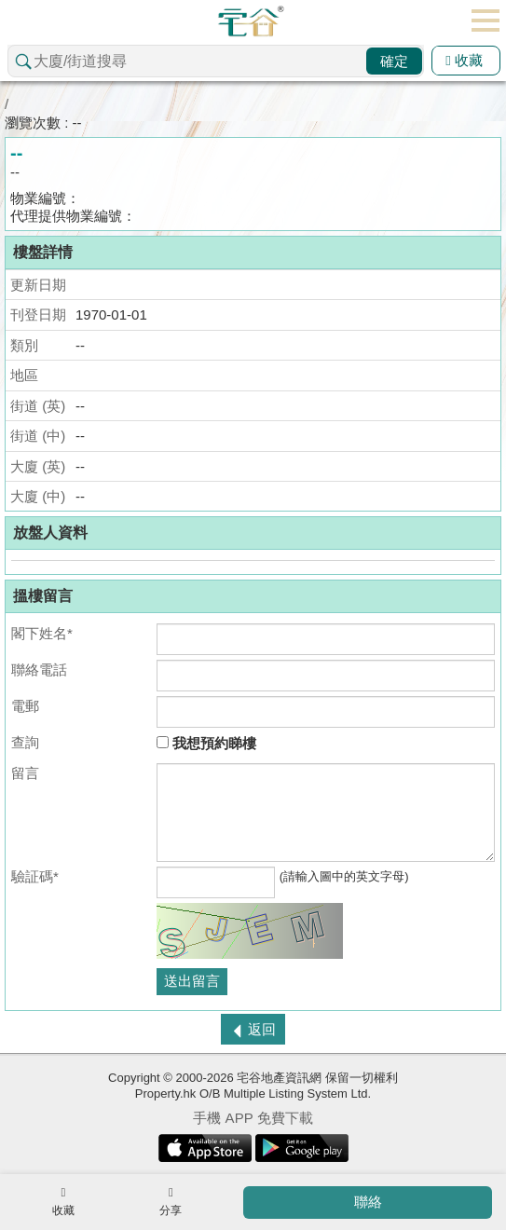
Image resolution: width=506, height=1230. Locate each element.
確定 (394, 61)
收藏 (464, 60)
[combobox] (215, 61)
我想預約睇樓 (206, 743)
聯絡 (368, 1202)
